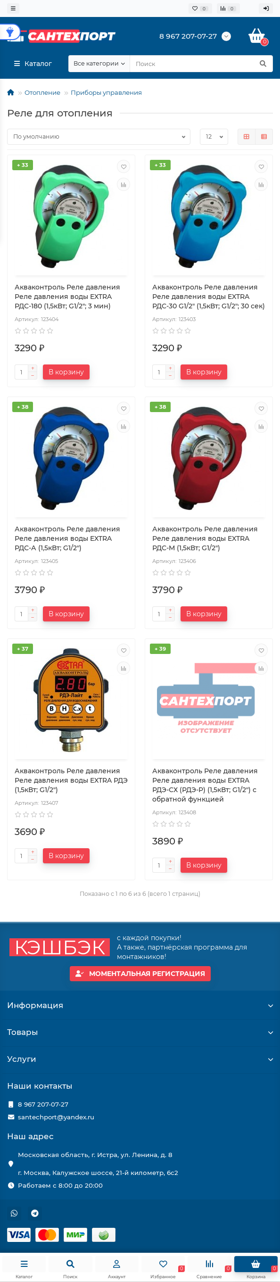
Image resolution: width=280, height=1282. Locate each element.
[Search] (201, 63)
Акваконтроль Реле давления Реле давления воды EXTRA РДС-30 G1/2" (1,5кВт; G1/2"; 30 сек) (208, 296)
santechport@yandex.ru (56, 1117)
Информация (140, 1005)
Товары (140, 1032)
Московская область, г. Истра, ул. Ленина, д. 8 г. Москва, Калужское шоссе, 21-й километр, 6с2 (98, 1163)
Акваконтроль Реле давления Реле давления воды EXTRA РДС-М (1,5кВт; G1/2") (205, 538)
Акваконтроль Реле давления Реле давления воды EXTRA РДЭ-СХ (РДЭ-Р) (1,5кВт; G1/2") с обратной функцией (205, 785)
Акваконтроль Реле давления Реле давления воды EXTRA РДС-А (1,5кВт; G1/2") (67, 538)
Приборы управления (106, 92)
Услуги (140, 1059)
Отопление (42, 92)
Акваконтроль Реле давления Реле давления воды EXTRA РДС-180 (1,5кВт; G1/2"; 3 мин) (67, 296)
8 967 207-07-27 (43, 1104)
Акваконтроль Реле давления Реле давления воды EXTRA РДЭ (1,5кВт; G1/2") (71, 780)
